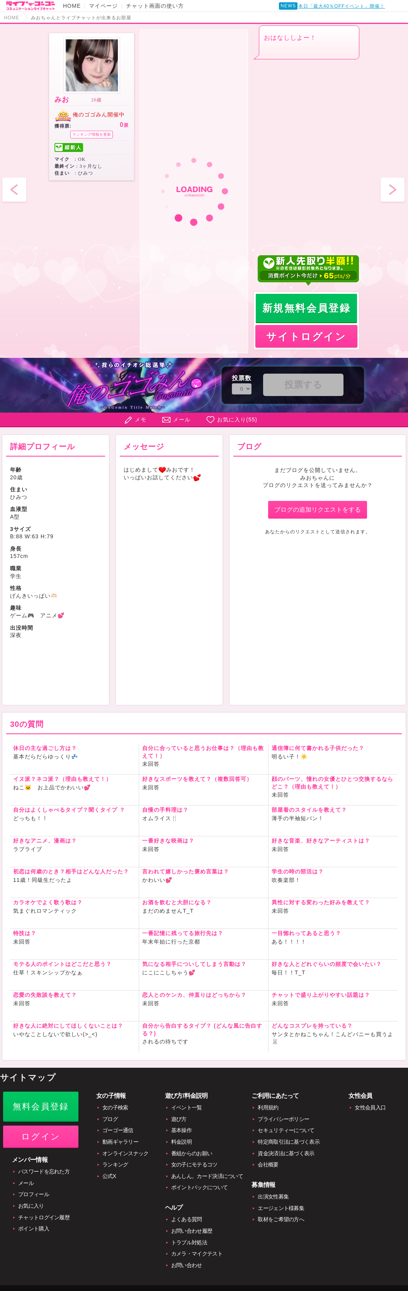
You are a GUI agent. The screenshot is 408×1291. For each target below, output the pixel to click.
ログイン (40, 1136)
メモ (140, 419)
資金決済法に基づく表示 (286, 1153)
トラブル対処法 (189, 1242)
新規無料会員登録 (306, 308)
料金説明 (181, 1142)
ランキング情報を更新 (91, 134)
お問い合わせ (186, 1265)
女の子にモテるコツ (194, 1164)
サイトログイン (306, 336)
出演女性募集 (273, 1196)
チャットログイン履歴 (44, 1217)
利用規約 (268, 1107)
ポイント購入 (33, 1228)
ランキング (115, 1164)
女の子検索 (115, 1107)
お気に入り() (237, 419)
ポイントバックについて (199, 1187)
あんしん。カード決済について (207, 1176)
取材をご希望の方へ (281, 1219)
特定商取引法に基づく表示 (289, 1142)
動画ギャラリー (120, 1142)
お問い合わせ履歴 (191, 1231)
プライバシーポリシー (283, 1119)
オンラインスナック (125, 1153)
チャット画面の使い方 (155, 6)
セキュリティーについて (286, 1130)
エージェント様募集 (281, 1208)
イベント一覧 (186, 1107)
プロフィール (33, 1194)
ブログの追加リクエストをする (317, 509)
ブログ (110, 1119)
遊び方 (179, 1119)
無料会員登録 (41, 1106)
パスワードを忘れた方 (44, 1171)
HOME (72, 6)
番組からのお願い (191, 1153)
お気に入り (31, 1206)
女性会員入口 (370, 1107)
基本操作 (181, 1130)
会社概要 (268, 1164)
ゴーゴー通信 (117, 1130)
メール (181, 419)
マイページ (103, 6)
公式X (109, 1176)
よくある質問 (186, 1219)
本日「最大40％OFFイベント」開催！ (341, 6)
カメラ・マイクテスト (197, 1254)
